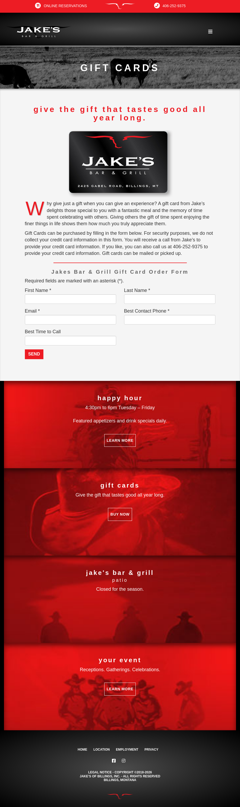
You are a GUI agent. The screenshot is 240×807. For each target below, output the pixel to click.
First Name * (38, 290)
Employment (127, 749)
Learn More (120, 440)
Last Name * (137, 290)
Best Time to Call (43, 331)
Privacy (151, 749)
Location (101, 749)
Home (82, 749)
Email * (32, 311)
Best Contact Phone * (147, 311)
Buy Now (119, 514)
